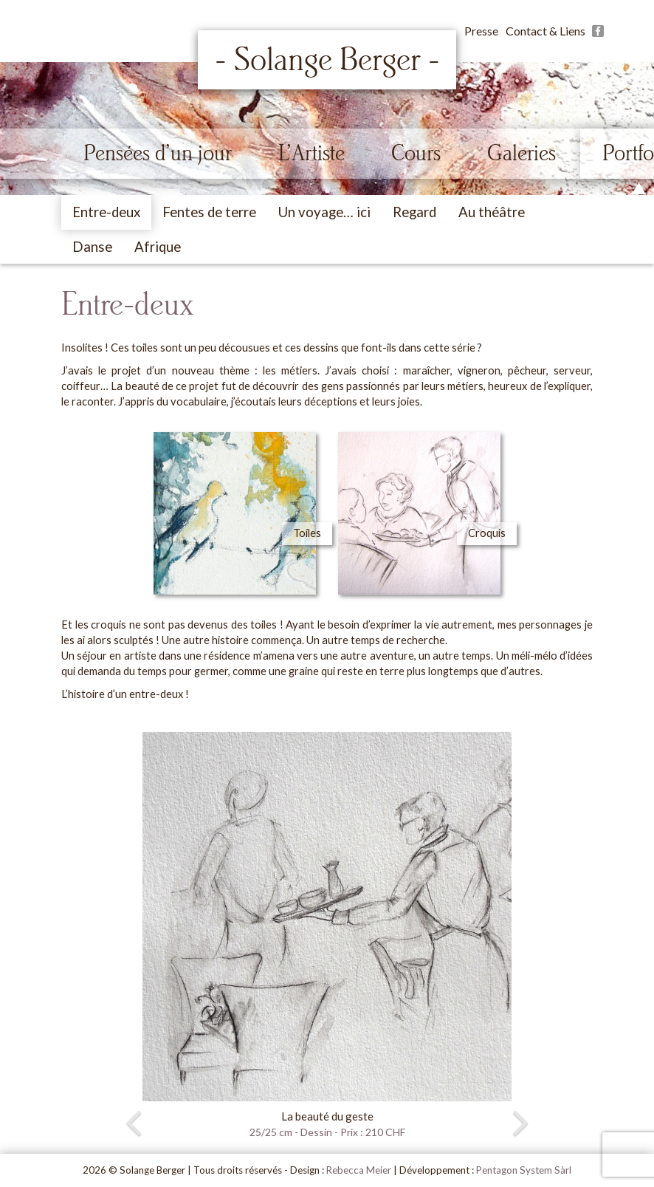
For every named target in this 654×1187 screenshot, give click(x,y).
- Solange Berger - (327, 60)
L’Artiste (311, 152)
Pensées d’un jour (157, 152)
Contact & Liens (545, 31)
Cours (416, 152)
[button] (101, 936)
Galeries (521, 152)
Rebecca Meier (358, 1170)
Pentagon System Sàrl (523, 1170)
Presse (481, 31)
